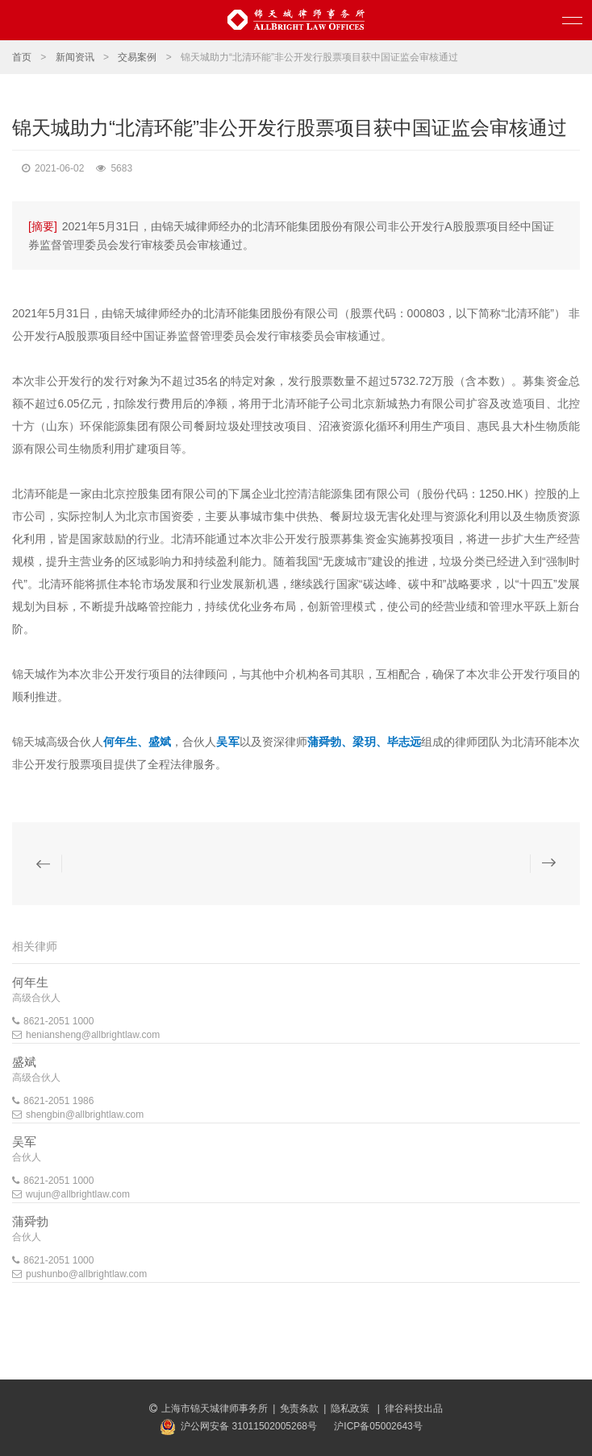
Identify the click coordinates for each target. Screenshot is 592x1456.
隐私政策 (351, 1408)
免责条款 (299, 1408)
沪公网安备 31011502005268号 (249, 1426)
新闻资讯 (75, 57)
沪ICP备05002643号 (378, 1426)
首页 (21, 57)
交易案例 (137, 57)
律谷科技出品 (414, 1408)
